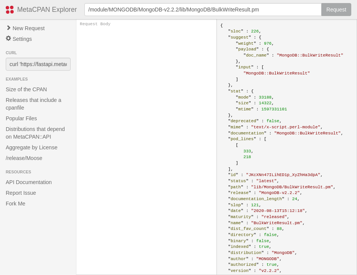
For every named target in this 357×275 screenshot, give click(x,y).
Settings (19, 39)
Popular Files (21, 118)
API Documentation (29, 182)
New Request (25, 28)
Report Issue (21, 193)
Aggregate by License (31, 147)
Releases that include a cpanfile (33, 104)
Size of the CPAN (26, 89)
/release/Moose (24, 158)
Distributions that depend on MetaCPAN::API (35, 133)
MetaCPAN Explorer (47, 9)
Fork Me (15, 204)
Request (336, 9)
